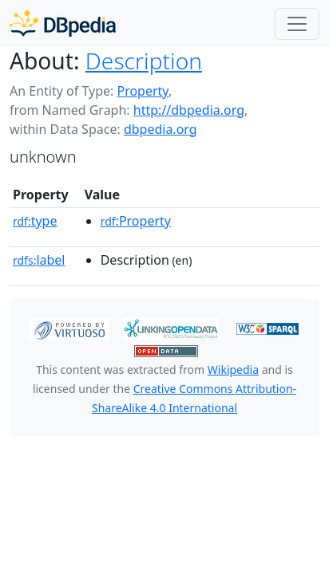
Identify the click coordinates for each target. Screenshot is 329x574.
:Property (136, 221)
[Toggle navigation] (297, 24)
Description (143, 60)
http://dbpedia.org (188, 110)
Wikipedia (233, 369)
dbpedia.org (160, 129)
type (35, 221)
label (39, 260)
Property (142, 91)
